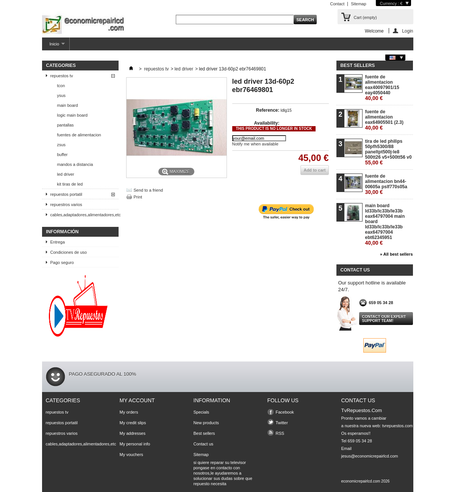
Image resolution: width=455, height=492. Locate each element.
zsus (61, 144)
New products (206, 422)
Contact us (204, 444)
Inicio (53, 46)
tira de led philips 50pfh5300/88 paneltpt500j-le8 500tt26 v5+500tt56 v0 (388, 152)
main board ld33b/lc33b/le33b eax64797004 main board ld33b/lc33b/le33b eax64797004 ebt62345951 (385, 224)
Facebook (285, 412)
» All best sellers (396, 254)
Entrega (57, 242)
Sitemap (358, 4)
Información (62, 231)
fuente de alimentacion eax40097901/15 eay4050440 (382, 87)
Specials (202, 412)
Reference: (267, 110)
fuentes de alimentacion (79, 135)
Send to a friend (148, 190)
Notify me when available (255, 144)
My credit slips (133, 422)
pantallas (65, 125)
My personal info (135, 444)
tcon (61, 85)
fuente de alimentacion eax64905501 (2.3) (384, 120)
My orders (129, 412)
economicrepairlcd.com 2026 (365, 481)
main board (67, 105)
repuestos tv (61, 75)
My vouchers (131, 454)
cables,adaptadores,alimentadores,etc (84, 214)
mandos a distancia (75, 164)
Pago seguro (62, 262)
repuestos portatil (66, 194)
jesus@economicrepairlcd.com (369, 456)
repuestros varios (66, 204)
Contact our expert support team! (384, 318)
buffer (62, 154)
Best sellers (358, 65)
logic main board (72, 115)
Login (407, 30)
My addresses (132, 433)
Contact (337, 4)
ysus (61, 95)
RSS (280, 433)
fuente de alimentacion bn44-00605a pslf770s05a (386, 184)
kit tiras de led (70, 184)
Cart (365, 17)
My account (137, 400)
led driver (65, 174)
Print (138, 197)
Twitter (282, 422)
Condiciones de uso (68, 252)
